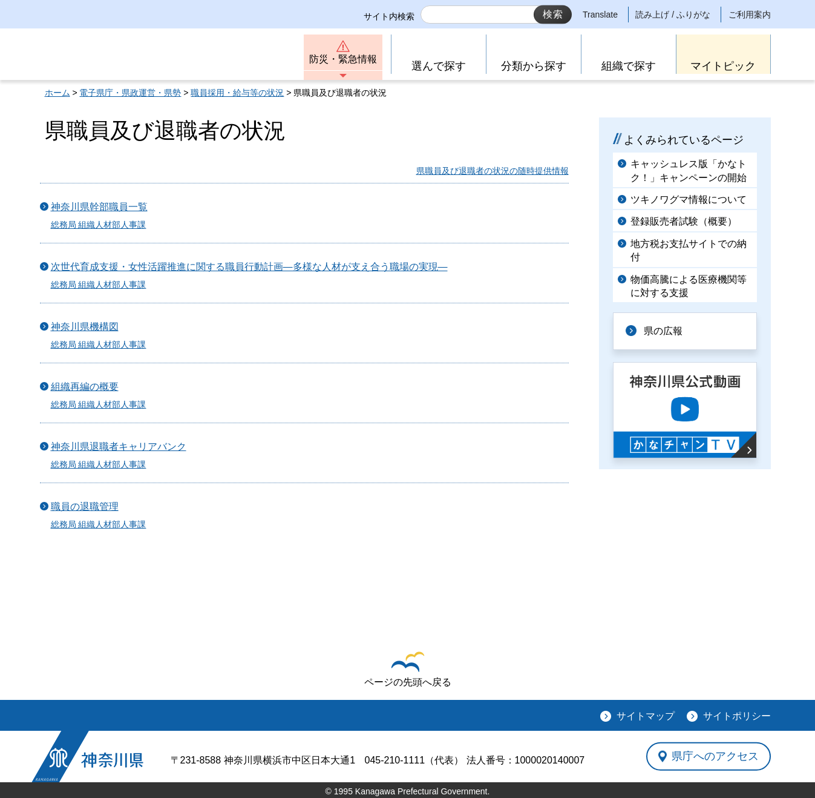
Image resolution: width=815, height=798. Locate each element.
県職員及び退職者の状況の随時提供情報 (492, 171)
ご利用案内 (749, 14)
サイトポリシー (737, 716)
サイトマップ (646, 716)
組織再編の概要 (85, 386)
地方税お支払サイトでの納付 (688, 250)
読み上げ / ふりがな (672, 14)
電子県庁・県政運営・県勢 (130, 92)
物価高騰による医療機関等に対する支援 (688, 286)
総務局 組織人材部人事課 (98, 224)
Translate (600, 14)
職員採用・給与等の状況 (237, 92)
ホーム (57, 92)
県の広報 (663, 331)
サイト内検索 (389, 16)
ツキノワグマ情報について (688, 199)
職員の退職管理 (85, 506)
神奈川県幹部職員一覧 (99, 207)
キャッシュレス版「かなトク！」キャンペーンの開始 (688, 170)
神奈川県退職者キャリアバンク (118, 446)
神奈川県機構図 (85, 327)
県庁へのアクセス (715, 756)
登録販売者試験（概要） (683, 221)
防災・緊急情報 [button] (343, 59)
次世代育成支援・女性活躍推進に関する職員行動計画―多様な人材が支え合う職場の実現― (249, 267)
